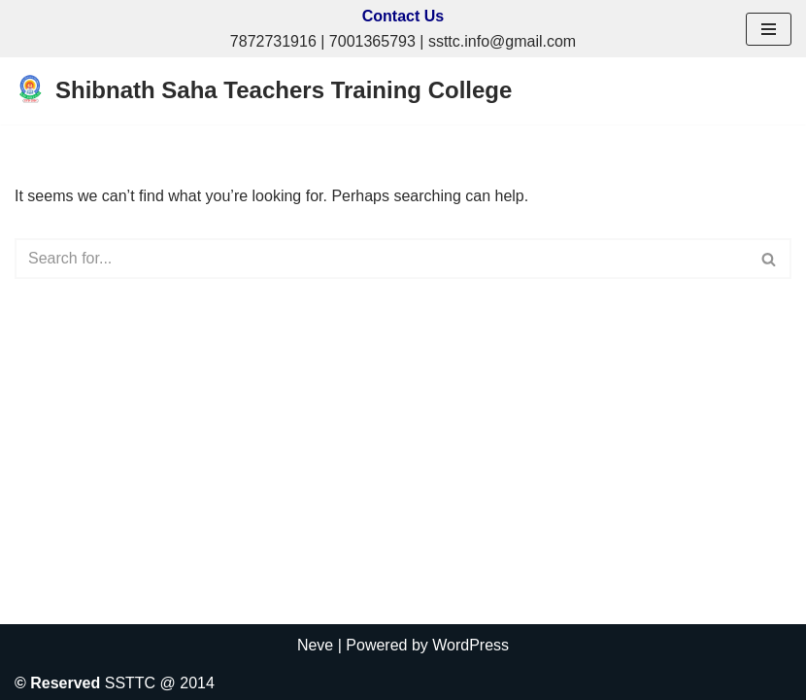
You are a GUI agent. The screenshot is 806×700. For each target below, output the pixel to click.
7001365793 (372, 41)
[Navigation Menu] (768, 29)
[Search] (381, 258)
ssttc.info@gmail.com (502, 41)
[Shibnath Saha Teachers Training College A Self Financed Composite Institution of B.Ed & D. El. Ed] (263, 91)
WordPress (470, 645)
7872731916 (273, 41)
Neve (315, 645)
